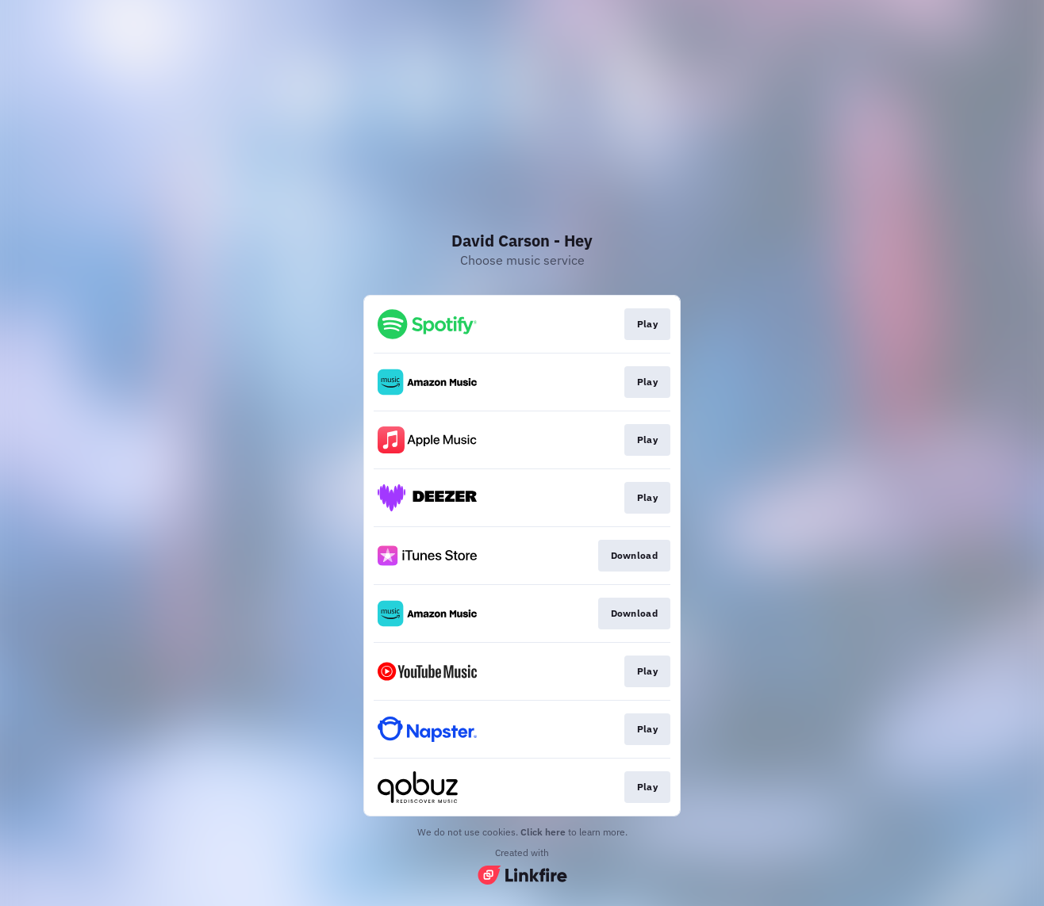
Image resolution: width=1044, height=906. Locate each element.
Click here (543, 832)
